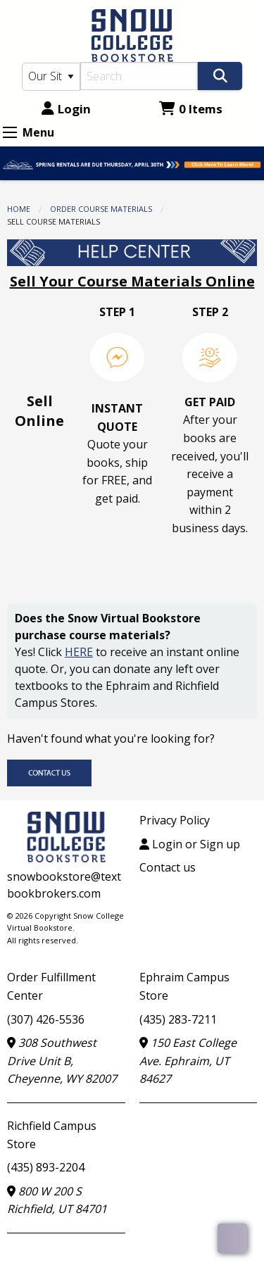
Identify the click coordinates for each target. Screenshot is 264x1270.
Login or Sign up (189, 844)
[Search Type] (51, 77)
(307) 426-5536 (45, 1019)
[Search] (139, 76)
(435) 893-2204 (45, 1167)
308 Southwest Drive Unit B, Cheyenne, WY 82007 (62, 1060)
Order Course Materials (101, 208)
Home (18, 208)
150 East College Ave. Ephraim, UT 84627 (188, 1060)
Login (66, 109)
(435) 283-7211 (178, 1019)
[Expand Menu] (10, 132)
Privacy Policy (174, 820)
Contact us (167, 867)
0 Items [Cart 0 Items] (190, 109)
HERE (79, 652)
